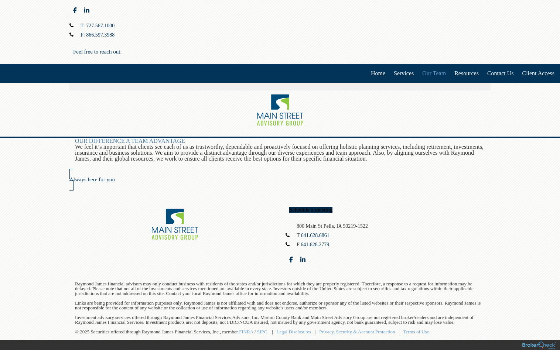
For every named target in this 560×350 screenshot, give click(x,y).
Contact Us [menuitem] (500, 73)
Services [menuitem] (404, 73)
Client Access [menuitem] (538, 73)
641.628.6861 (315, 235)
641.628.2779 (315, 244)
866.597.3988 (100, 35)
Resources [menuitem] (466, 73)
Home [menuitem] (378, 73)
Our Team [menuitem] (434, 73)
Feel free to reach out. (97, 52)
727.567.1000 (100, 25)
